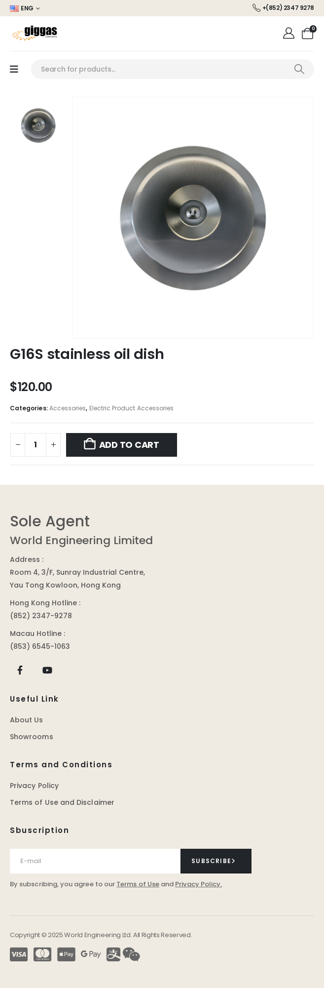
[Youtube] (47, 670)
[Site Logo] (34, 33)
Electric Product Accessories (131, 408)
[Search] (299, 69)
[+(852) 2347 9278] (283, 8)
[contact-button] (216, 861)
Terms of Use (137, 884)
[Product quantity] (35, 445)
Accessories (67, 408)
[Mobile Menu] (14, 69)
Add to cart (129, 444)
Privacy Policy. (198, 884)
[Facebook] (20, 670)
